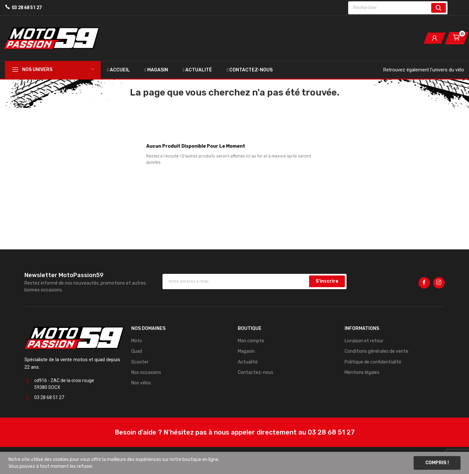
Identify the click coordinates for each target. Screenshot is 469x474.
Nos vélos (141, 383)
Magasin (246, 351)
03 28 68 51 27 (27, 7)
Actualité (248, 362)
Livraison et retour (364, 341)
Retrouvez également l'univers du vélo (423, 70)
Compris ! (437, 463)
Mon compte (251, 341)
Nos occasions (146, 372)
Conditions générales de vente (376, 351)
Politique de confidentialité (373, 362)
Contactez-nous (255, 372)
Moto (136, 341)
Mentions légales (362, 372)
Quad (136, 351)
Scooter (140, 362)
